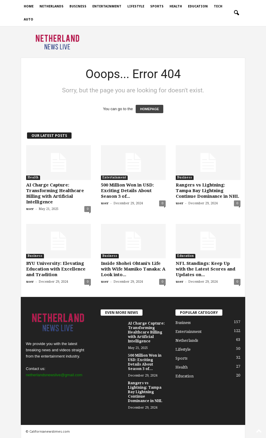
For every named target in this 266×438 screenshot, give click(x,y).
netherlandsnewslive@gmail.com (54, 375)
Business (77, 6)
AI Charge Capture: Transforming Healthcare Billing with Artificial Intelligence (55, 193)
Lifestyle (135, 6)
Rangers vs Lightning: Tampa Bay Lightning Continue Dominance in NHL (207, 190)
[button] (236, 13)
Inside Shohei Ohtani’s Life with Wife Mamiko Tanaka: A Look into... (133, 269)
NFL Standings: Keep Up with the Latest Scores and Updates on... (205, 269)
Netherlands (51, 6)
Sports (157, 6)
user (30, 209)
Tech (218, 6)
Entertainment (106, 6)
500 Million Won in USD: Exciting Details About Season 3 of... (127, 190)
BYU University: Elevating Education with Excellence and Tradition (56, 269)
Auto (28, 19)
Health (176, 6)
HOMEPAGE (149, 109)
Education (198, 6)
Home (29, 6)
